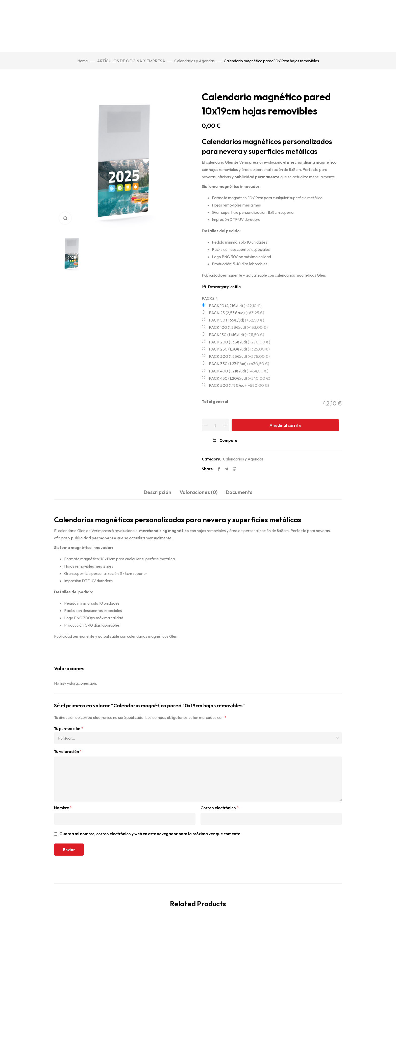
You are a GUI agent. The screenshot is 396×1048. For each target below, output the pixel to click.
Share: (208, 468)
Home (82, 60)
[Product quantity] (215, 425)
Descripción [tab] (157, 492)
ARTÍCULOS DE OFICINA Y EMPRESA (131, 60)
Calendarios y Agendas (194, 60)
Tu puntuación (68, 728)
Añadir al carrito (285, 425)
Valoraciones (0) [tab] (198, 492)
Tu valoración (68, 751)
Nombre (63, 807)
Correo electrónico (220, 807)
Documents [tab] (239, 492)
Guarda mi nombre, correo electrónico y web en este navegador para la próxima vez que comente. (150, 833)
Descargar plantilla (224, 286)
